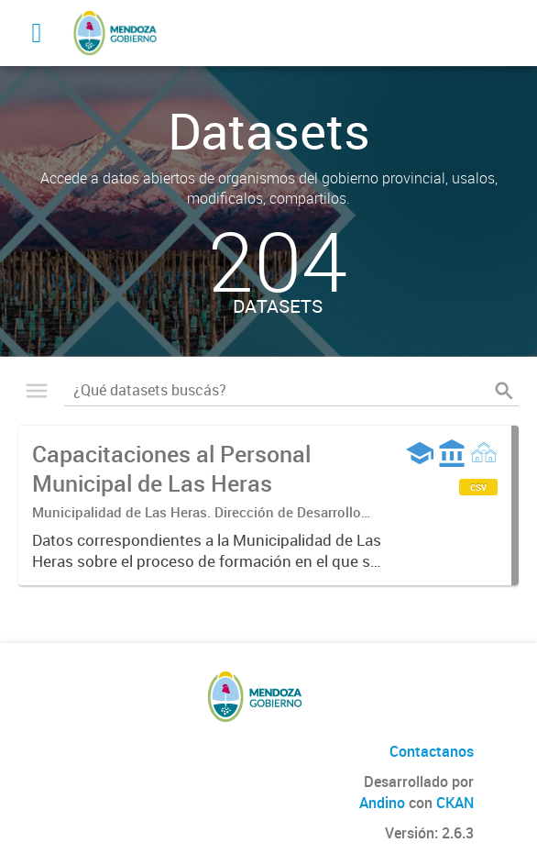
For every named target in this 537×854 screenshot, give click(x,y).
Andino (382, 803)
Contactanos (431, 751)
